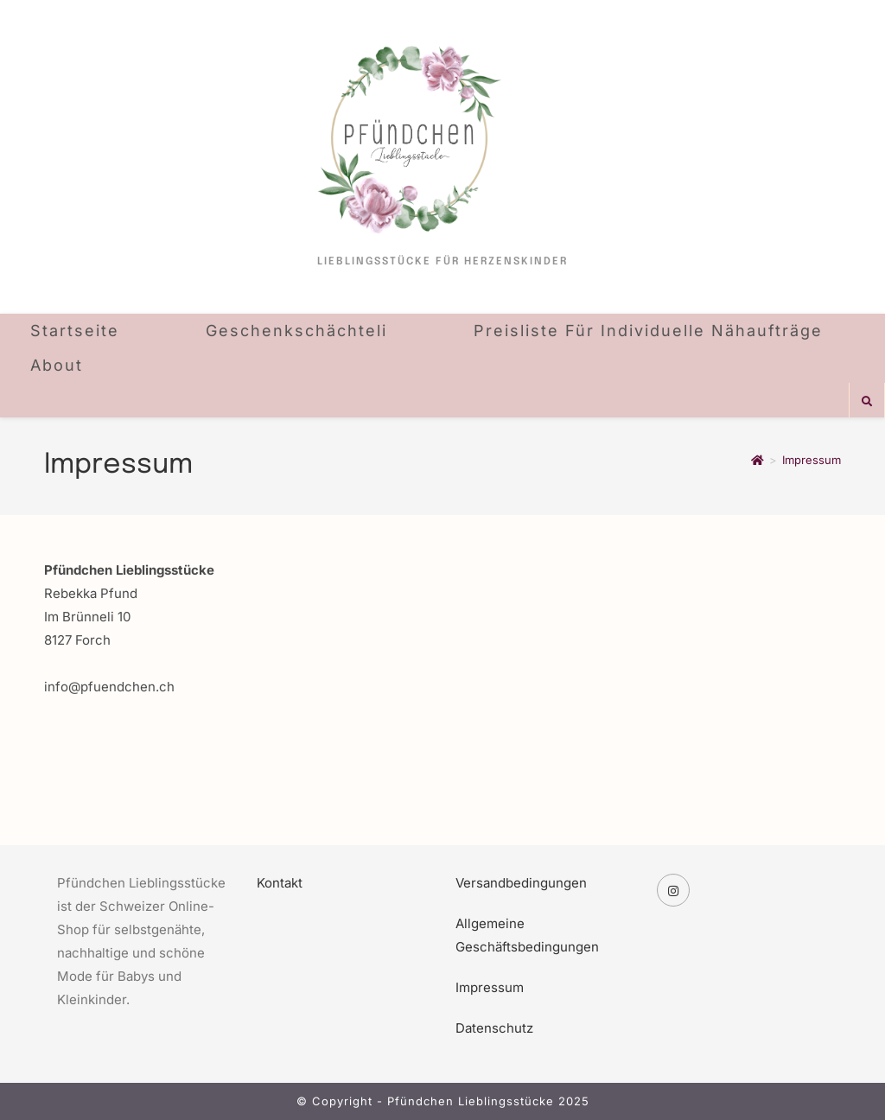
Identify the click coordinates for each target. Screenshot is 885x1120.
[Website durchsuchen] (867, 401)
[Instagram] (673, 890)
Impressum (811, 460)
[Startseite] (757, 460)
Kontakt (279, 883)
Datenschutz (494, 1028)
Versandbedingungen (521, 883)
